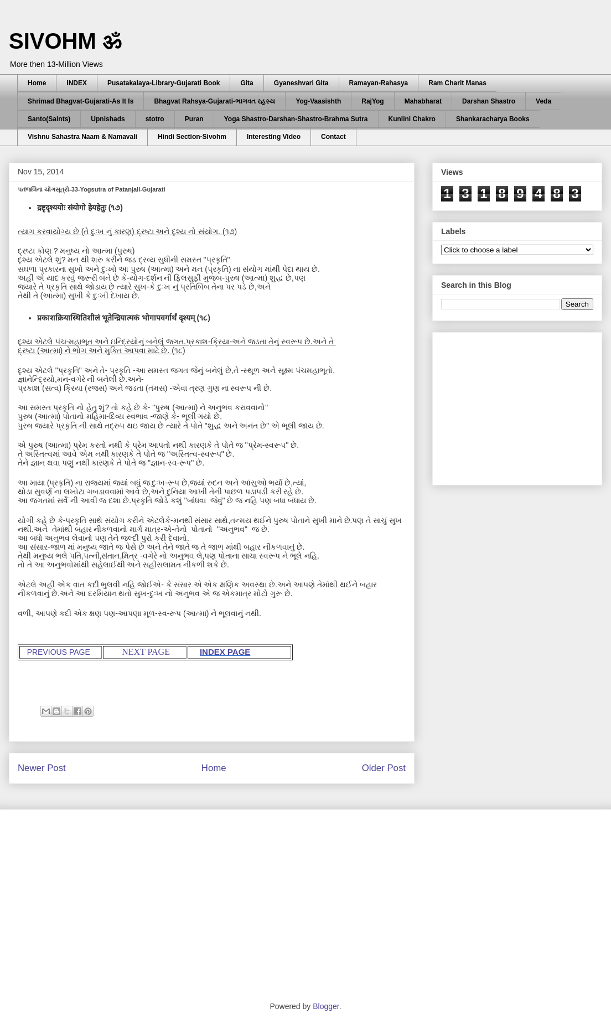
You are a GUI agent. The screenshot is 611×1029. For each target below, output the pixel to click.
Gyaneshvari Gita (301, 83)
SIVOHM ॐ (65, 41)
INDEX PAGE (225, 651)
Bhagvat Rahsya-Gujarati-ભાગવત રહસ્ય (214, 101)
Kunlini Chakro (412, 119)
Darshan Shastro (488, 101)
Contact (333, 137)
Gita (246, 83)
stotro (155, 119)
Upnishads (108, 119)
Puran (194, 119)
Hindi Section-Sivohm (192, 137)
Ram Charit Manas (457, 83)
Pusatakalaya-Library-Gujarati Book (163, 83)
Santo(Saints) (49, 119)
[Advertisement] (524, 406)
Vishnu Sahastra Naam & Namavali (82, 137)
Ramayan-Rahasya (378, 83)
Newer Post (42, 768)
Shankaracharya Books (493, 119)
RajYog (372, 101)
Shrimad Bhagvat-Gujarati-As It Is (80, 101)
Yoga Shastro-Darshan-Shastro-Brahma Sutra (296, 119)
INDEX (76, 83)
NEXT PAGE (146, 651)
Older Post (384, 768)
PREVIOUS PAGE (58, 652)
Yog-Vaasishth (318, 101)
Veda (543, 101)
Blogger (326, 1006)
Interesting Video (274, 137)
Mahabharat (423, 101)
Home (37, 83)
